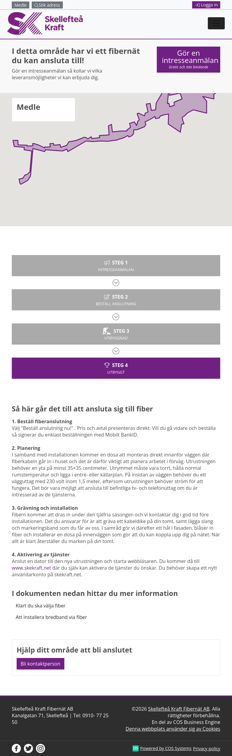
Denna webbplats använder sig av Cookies (173, 728)
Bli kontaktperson (40, 663)
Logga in (206, 5)
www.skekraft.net (31, 568)
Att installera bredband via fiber (51, 617)
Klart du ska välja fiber (41, 605)
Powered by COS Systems (166, 748)
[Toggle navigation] (216, 23)
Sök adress (47, 5)
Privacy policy (206, 748)
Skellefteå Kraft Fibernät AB (178, 708)
